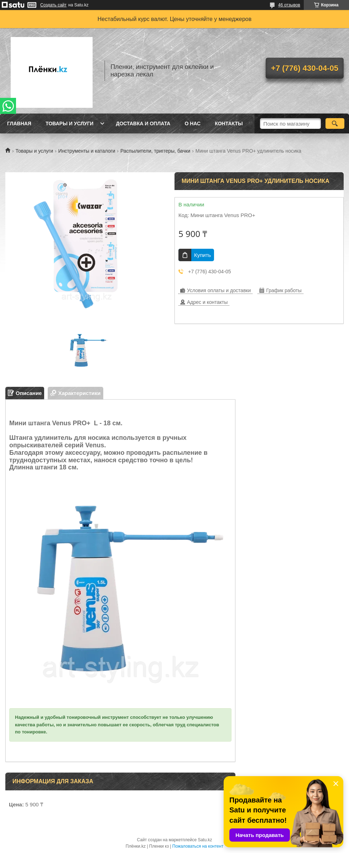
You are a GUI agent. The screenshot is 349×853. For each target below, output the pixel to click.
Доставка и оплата (143, 123)
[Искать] (334, 123)
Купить (202, 255)
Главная (19, 123)
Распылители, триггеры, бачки (155, 151)
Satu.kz (205, 839)
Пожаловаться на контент (197, 846)
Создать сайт (53, 4)
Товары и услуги (70, 123)
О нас (192, 123)
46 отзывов (289, 4)
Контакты (229, 123)
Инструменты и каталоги (86, 151)
